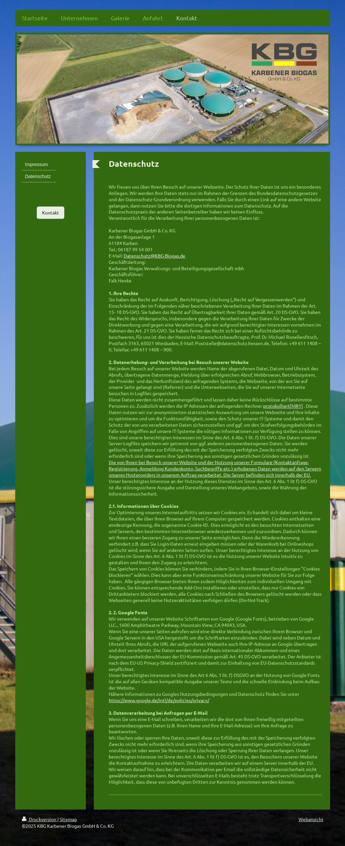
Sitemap (68, 819)
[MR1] (296, 406)
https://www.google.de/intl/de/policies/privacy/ (159, 700)
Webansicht (311, 819)
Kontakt (50, 212)
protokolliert (276, 406)
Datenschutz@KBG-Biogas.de (154, 256)
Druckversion (39, 819)
